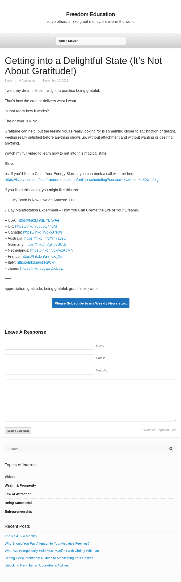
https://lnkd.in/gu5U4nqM (36, 226)
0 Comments (27, 80)
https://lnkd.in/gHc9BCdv (46, 244)
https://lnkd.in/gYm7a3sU (45, 238)
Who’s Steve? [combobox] (68, 41)
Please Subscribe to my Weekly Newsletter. (91, 303)
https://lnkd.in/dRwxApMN (51, 250)
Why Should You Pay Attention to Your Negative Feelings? (47, 543)
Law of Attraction (18, 494)
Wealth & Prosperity (20, 485)
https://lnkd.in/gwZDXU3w (41, 268)
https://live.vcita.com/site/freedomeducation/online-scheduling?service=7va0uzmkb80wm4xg (82, 180)
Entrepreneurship (18, 511)
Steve (8, 80)
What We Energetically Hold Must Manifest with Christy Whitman (52, 551)
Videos (10, 477)
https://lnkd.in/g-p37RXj (42, 232)
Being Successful (18, 503)
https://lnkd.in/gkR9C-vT (37, 262)
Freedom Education (90, 14)
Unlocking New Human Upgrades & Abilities (37, 565)
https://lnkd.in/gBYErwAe (38, 220)
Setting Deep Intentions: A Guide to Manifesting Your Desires (49, 558)
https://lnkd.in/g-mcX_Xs (42, 256)
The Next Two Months (21, 536)
